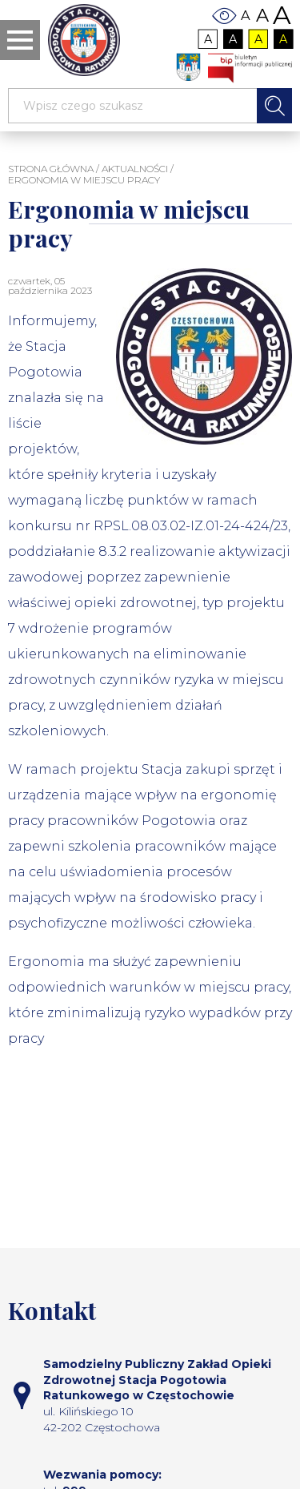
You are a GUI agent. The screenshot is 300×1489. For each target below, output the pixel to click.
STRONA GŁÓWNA (51, 169)
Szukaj (275, 106)
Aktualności (135, 169)
